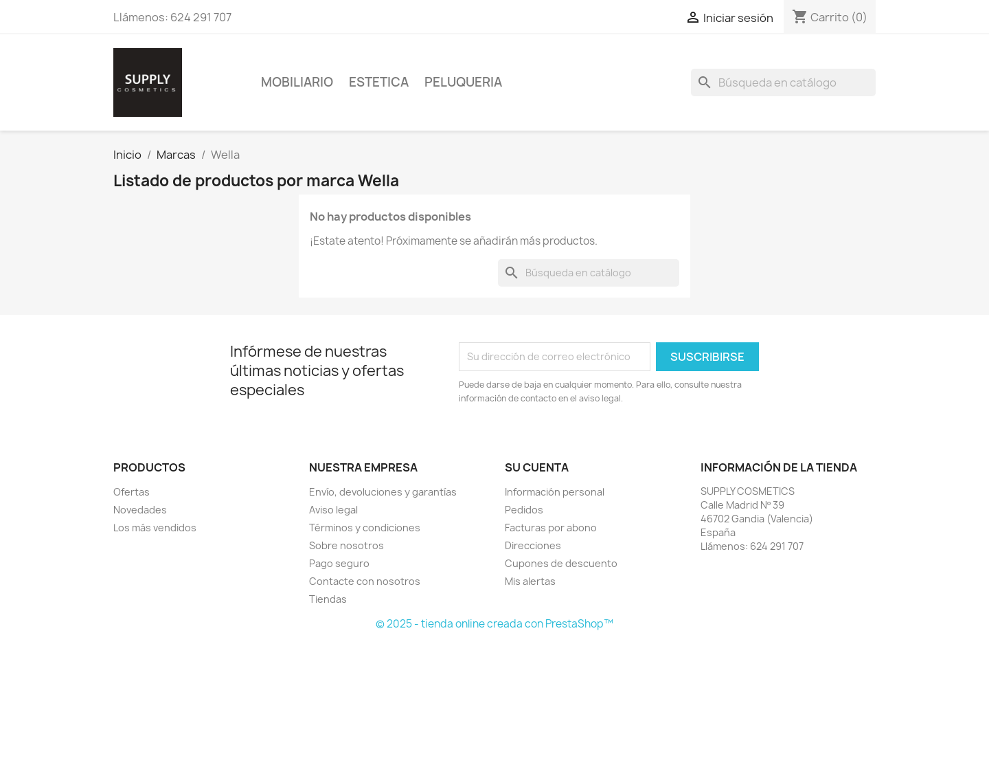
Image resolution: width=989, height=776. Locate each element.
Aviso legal (333, 509)
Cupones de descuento (561, 563)
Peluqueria (463, 82)
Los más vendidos (154, 527)
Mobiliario (297, 82)
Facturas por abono (551, 527)
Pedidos (524, 509)
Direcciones (533, 545)
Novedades (140, 509)
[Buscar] (783, 82)
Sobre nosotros (346, 545)
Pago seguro (339, 563)
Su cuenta (537, 467)
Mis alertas (530, 581)
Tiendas (328, 599)
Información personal (554, 491)
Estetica (379, 82)
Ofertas (131, 491)
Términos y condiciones (364, 527)
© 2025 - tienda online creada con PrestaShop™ (494, 624)
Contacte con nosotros (364, 581)
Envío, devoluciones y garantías (383, 491)
